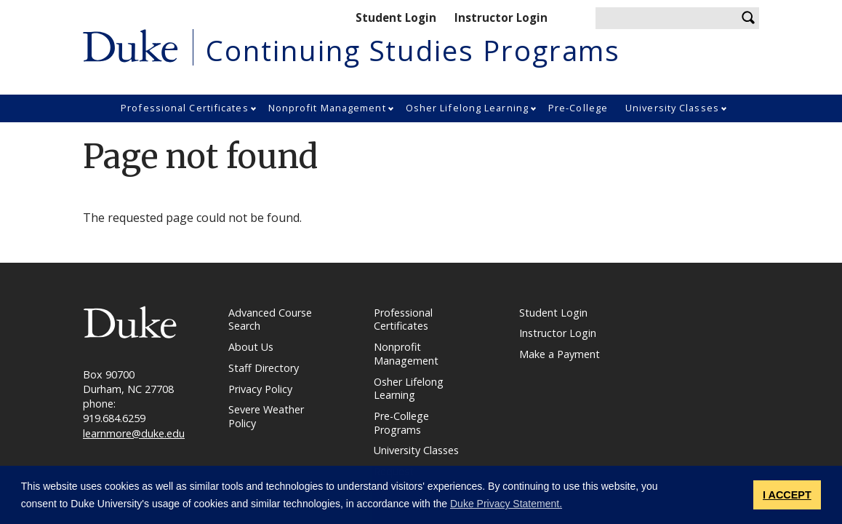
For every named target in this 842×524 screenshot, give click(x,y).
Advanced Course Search (270, 319)
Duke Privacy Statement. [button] (506, 503)
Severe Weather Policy (266, 416)
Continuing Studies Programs (413, 50)
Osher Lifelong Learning (467, 107)
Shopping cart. (567, 19)
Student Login (396, 17)
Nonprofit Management (327, 107)
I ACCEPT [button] (787, 495)
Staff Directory (263, 368)
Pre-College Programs (401, 423)
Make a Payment (559, 354)
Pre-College (578, 107)
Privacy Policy (260, 389)
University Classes (672, 107)
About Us (250, 347)
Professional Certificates (185, 107)
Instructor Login (501, 17)
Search (748, 18)
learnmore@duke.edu (134, 433)
